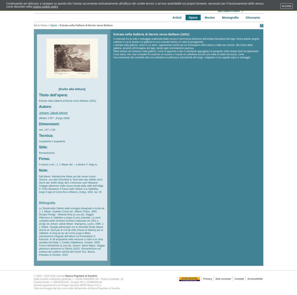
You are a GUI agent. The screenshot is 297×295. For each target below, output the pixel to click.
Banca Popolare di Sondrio (81, 276)
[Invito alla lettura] (72, 89)
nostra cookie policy (45, 6)
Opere (53, 25)
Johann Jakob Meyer (53, 113)
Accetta (286, 6)
